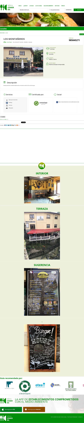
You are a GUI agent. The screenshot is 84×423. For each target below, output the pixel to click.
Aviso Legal (63, 416)
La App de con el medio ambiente (46, 400)
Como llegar (9, 42)
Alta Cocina (38, 5)
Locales (32, 5)
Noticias (57, 5)
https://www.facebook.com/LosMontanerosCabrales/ (66, 102)
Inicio (20, 5)
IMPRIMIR (82, 34)
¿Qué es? (25, 5)
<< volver (3, 116)
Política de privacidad (72, 416)
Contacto (80, 416)
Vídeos (63, 5)
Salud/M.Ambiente (48, 5)
